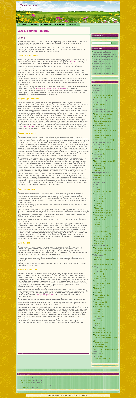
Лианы (95, 177)
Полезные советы (99, 246)
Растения (96, 271)
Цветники (96, 356)
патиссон (73, 62)
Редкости (96, 318)
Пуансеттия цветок (100, 61)
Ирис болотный (37, 380)
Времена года (98, 90)
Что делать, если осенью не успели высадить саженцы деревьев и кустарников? (103, 66)
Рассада (96, 267)
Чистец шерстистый (100, 71)
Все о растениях (29, 5)
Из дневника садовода (101, 142)
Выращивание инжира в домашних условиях (48, 378)
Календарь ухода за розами (103, 59)
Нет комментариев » (43, 353)
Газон (95, 93)
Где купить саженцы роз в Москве (105, 57)
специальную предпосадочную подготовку (50, 88)
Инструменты (98, 144)
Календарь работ (99, 147)
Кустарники (97, 159)
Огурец (21, 37)
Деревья (96, 102)
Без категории (98, 86)
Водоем (96, 88)
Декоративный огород (101, 100)
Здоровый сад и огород (101, 112)
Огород (95, 187)
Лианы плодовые (99, 182)
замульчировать (28, 126)
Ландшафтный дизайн (101, 173)
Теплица (96, 351)
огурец (36, 353)
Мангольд (35, 387)
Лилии (95, 184)
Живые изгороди (99, 109)
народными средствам (45, 294)
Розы (95, 325)
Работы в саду (98, 255)
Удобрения (97, 354)
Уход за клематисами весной (103, 73)
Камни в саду (98, 154)
